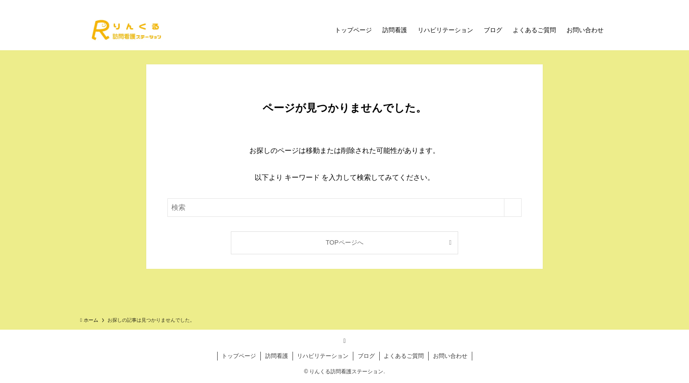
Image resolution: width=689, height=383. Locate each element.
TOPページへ (344, 242)
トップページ (239, 356)
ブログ (366, 356)
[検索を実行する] (513, 207)
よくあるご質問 (404, 356)
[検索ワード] (344, 207)
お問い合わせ (450, 356)
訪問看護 (276, 356)
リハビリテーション (322, 356)
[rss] (344, 341)
